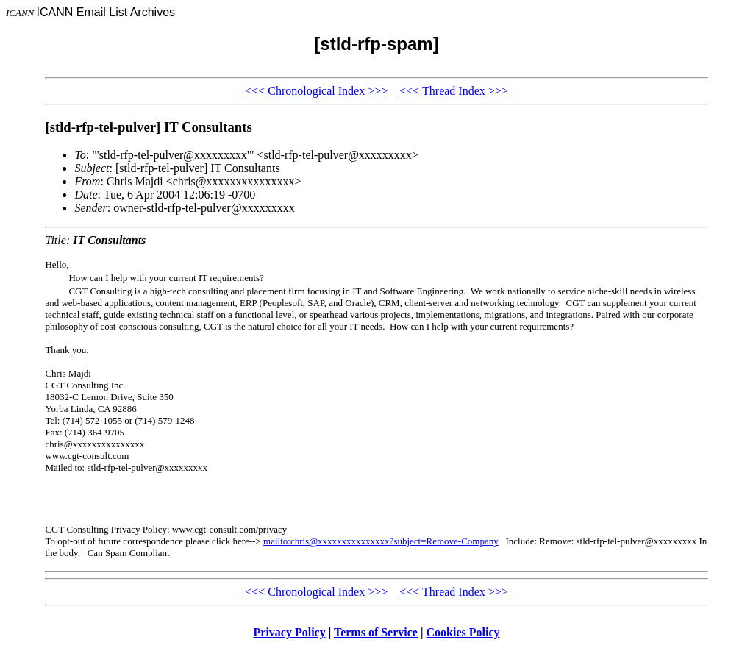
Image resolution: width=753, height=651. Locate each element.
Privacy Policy (290, 632)
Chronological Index (316, 91)
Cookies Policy (463, 632)
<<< (255, 91)
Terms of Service (376, 632)
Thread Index (453, 91)
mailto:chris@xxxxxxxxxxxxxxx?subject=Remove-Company (381, 541)
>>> (378, 91)
